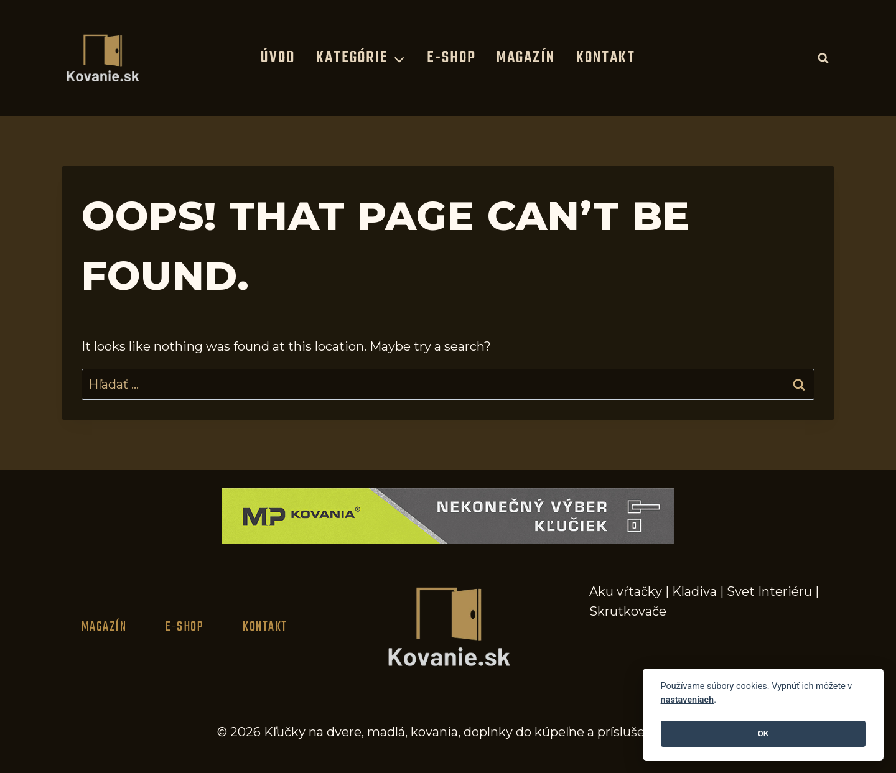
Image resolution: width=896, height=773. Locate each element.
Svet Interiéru (769, 591)
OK (763, 733)
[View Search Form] (823, 58)
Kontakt (605, 57)
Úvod (278, 57)
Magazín (526, 57)
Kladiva (694, 591)
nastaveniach (687, 700)
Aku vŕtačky (625, 591)
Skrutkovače (627, 611)
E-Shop (451, 57)
